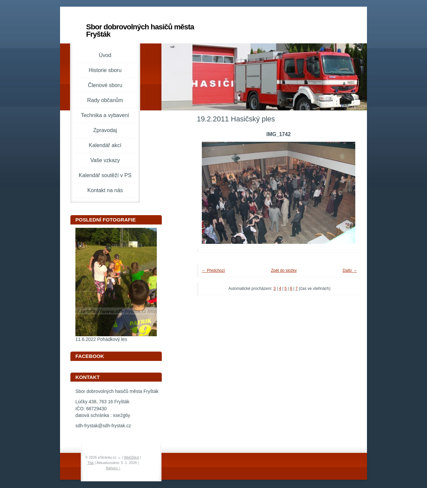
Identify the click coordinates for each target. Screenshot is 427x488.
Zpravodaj (105, 130)
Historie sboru (105, 70)
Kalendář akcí (105, 145)
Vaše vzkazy (105, 160)
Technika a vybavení (105, 115)
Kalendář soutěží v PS (105, 175)
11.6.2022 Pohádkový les (101, 339)
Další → (350, 270)
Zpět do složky (284, 270)
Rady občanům (105, 100)
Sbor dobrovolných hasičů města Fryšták (140, 30)
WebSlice (131, 457)
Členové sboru (105, 85)
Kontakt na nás (105, 190)
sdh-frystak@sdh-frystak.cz (103, 425)
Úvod (105, 55)
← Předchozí (213, 270)
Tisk (90, 463)
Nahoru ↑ (113, 468)
